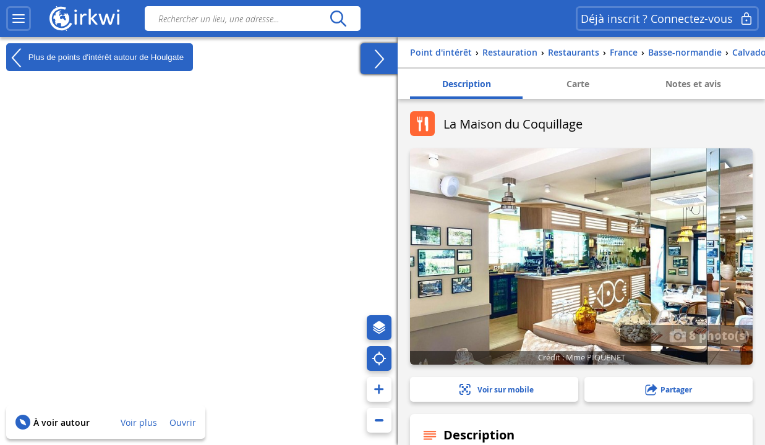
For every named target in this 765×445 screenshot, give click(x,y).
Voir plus (139, 422)
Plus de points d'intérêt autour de (95, 57)
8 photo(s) (709, 335)
